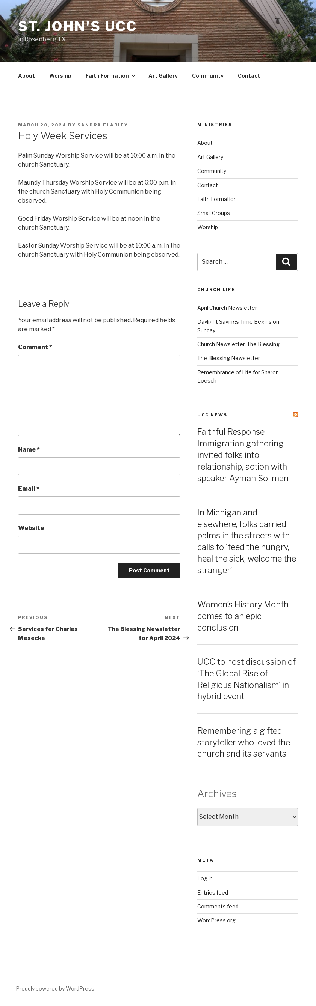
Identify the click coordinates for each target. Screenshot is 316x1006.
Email (28, 488)
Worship (60, 75)
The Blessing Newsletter (228, 358)
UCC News (212, 414)
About (26, 75)
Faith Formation (111, 75)
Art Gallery (163, 75)
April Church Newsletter (227, 308)
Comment (35, 347)
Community (208, 75)
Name (29, 449)
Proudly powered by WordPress (55, 988)
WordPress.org (216, 920)
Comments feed (218, 906)
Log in (205, 878)
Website (31, 528)
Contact (249, 75)
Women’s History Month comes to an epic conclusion (243, 615)
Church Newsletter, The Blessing (238, 344)
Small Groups (213, 213)
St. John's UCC (77, 26)
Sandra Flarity (102, 125)
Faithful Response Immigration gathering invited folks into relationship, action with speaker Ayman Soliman (243, 455)
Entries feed (212, 892)
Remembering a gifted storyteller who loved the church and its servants (243, 742)
